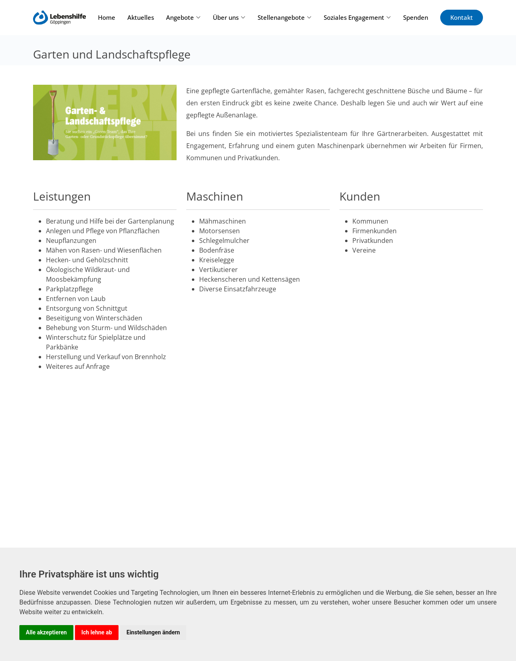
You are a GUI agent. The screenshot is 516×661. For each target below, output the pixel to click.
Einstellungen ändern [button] (153, 632)
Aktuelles (140, 17)
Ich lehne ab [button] (96, 632)
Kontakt (461, 17)
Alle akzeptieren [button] (46, 632)
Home (106, 17)
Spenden (415, 17)
